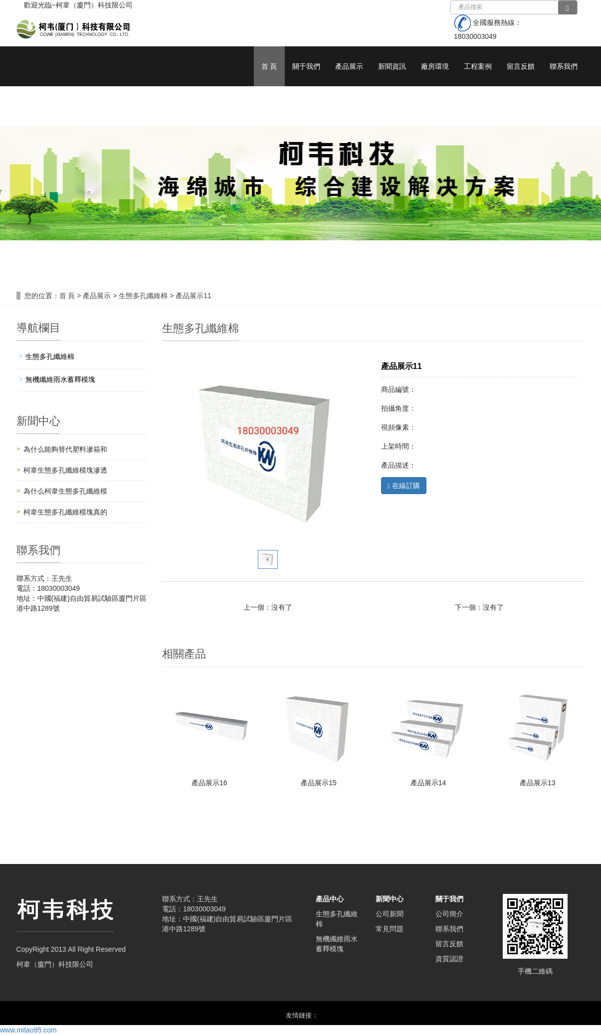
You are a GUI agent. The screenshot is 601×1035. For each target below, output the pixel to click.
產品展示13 (538, 783)
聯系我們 (564, 66)
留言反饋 (521, 66)
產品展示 (349, 66)
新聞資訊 (392, 66)
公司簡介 (449, 914)
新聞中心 (389, 899)
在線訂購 (404, 486)
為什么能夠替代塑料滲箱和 (65, 449)
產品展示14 (428, 783)
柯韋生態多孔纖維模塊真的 (65, 512)
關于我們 (306, 66)
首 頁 (269, 66)
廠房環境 (435, 66)
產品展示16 (209, 783)
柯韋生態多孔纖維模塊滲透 (65, 470)
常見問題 (389, 929)
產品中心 (330, 899)
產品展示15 (319, 783)
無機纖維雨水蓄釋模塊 (60, 379)
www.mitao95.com (28, 1030)
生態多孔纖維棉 (143, 296)
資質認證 (449, 959)
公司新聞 (389, 914)
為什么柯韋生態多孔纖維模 (65, 491)
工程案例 (478, 66)
